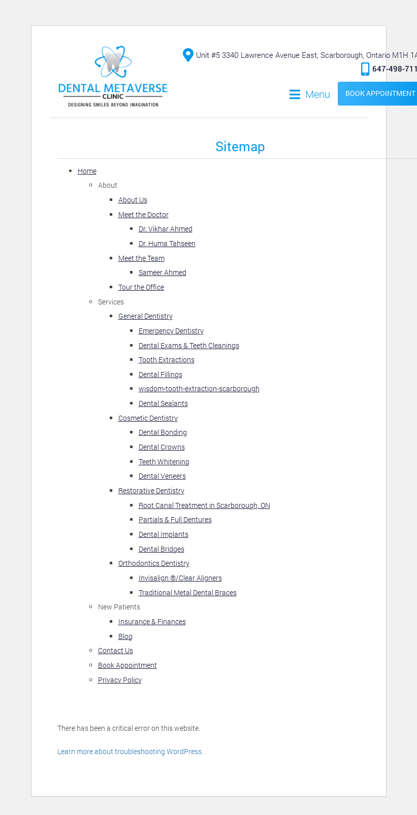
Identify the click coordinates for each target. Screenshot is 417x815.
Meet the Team (141, 258)
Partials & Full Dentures (175, 519)
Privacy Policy (120, 680)
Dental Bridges (161, 549)
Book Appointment (127, 665)
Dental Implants (163, 534)
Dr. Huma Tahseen (167, 243)
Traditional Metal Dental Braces (188, 592)
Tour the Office (141, 287)
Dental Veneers (162, 476)
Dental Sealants (163, 403)
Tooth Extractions (167, 359)
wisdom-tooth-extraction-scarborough (199, 388)
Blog (125, 636)
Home (87, 171)
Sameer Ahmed (162, 272)
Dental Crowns (162, 447)
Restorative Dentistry (151, 490)
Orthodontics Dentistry (153, 563)
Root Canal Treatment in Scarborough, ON (204, 505)
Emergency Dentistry (171, 330)
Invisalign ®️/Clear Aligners (180, 578)
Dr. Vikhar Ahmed (166, 228)
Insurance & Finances (152, 621)
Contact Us (115, 650)
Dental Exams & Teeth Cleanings (189, 345)
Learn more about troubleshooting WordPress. (130, 751)
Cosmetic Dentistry (148, 418)
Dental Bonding (163, 432)
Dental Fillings (160, 374)
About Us (132, 200)
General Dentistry (145, 316)
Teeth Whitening (164, 461)
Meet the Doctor (143, 214)
